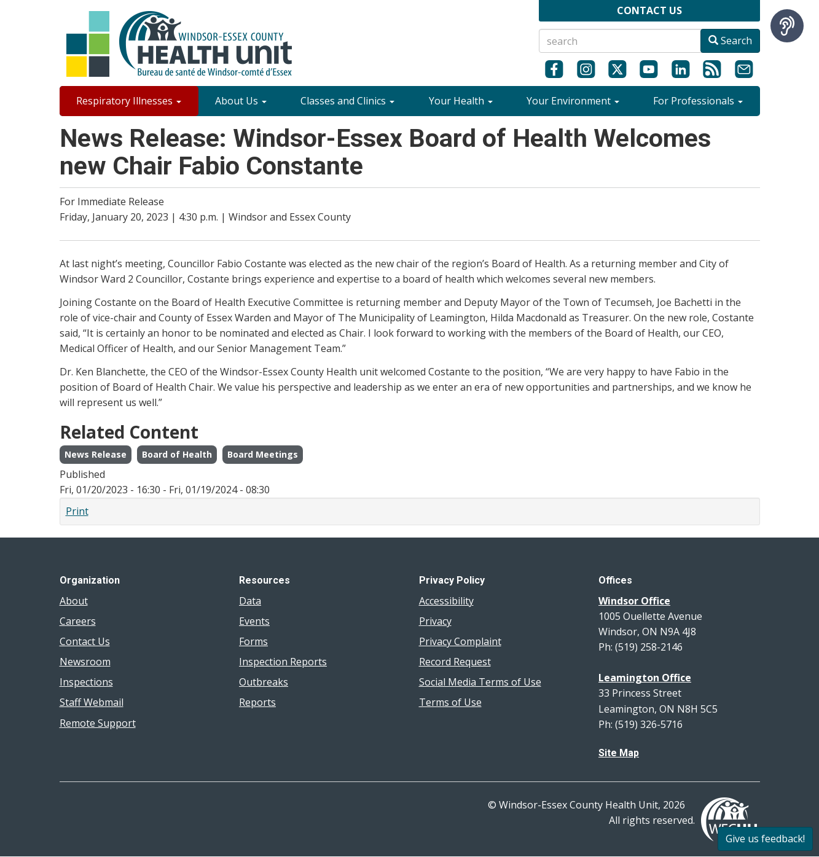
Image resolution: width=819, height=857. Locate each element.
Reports (257, 702)
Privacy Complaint (460, 641)
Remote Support (98, 723)
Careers (78, 621)
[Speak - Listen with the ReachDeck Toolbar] (787, 25)
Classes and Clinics (347, 101)
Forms (253, 641)
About (74, 601)
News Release (96, 454)
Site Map (618, 753)
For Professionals (698, 101)
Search (730, 40)
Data (250, 601)
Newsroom (85, 661)
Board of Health (177, 454)
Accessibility (446, 601)
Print (77, 511)
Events (254, 621)
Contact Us (85, 641)
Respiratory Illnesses (128, 101)
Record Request (455, 661)
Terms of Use (450, 702)
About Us (241, 101)
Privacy (435, 621)
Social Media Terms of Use (480, 682)
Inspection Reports (283, 661)
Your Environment (573, 101)
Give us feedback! (765, 838)
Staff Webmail (91, 702)
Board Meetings (262, 454)
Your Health (461, 101)
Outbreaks (263, 682)
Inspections (86, 682)
